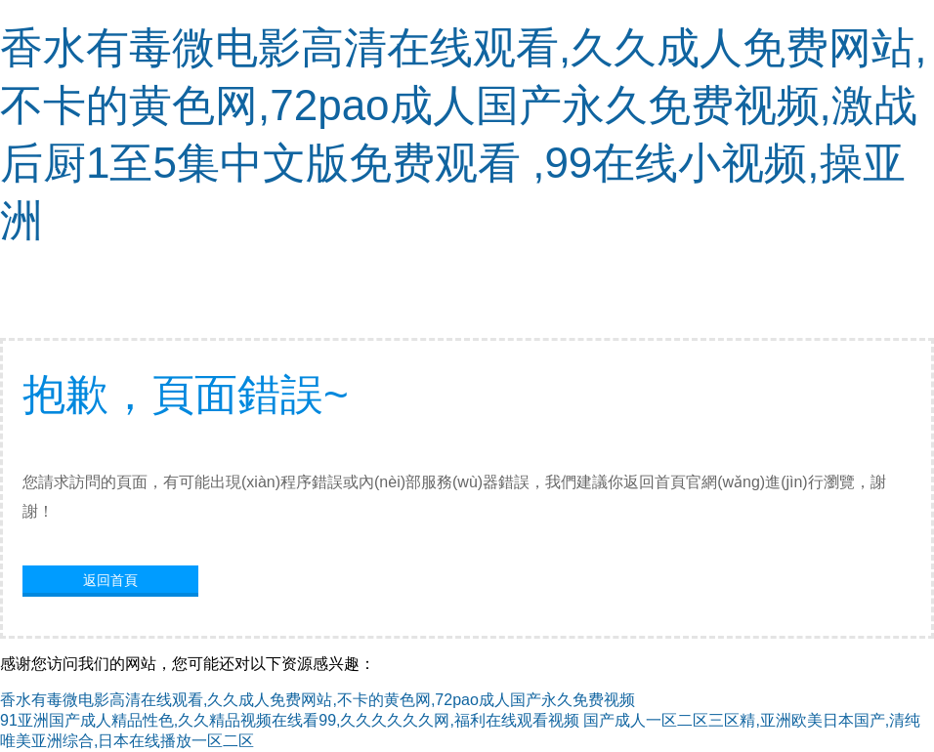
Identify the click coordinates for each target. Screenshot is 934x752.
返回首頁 (110, 580)
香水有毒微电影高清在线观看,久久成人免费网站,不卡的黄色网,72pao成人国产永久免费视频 (317, 699)
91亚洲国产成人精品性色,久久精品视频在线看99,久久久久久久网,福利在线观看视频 (289, 720)
